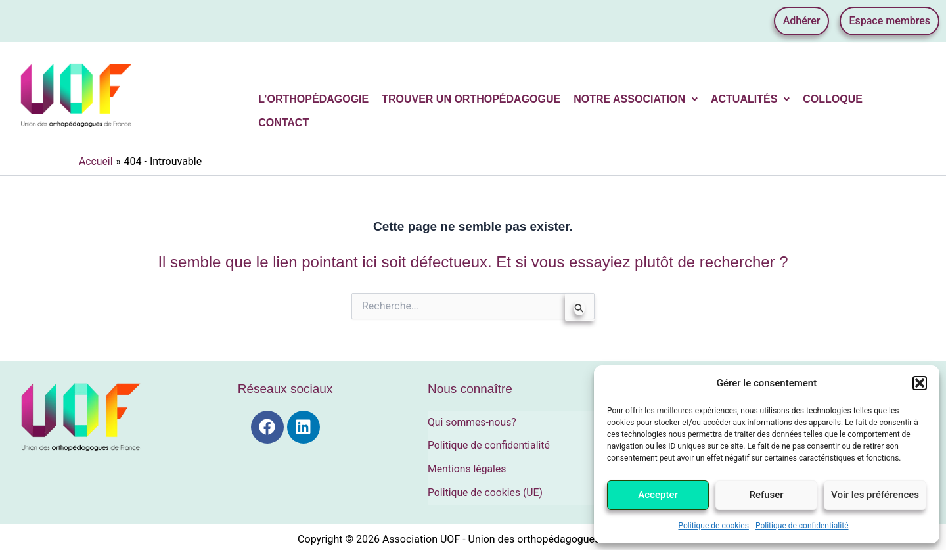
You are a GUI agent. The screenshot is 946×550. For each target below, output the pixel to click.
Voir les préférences (875, 495)
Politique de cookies (714, 525)
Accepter (657, 495)
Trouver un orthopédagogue (471, 98)
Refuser (766, 495)
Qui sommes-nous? (473, 421)
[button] (919, 383)
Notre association (636, 98)
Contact (283, 122)
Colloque (833, 98)
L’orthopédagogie (313, 98)
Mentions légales (467, 466)
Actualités (750, 98)
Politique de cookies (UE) (486, 488)
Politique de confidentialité (802, 525)
